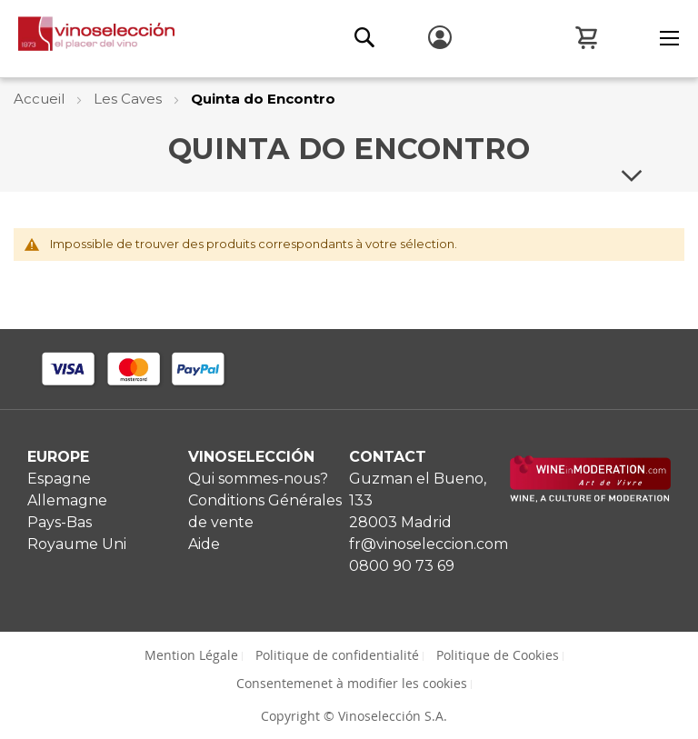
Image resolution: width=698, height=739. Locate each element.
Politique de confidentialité (337, 655)
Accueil (41, 98)
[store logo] (87, 38)
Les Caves (129, 98)
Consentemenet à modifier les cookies (351, 683)
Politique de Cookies (497, 655)
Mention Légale (191, 655)
